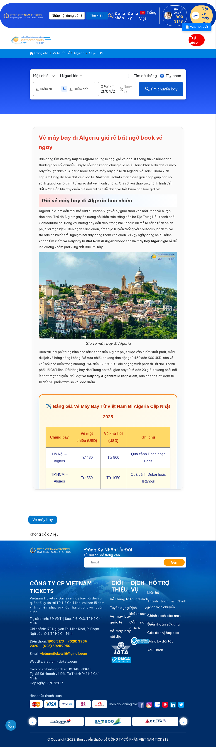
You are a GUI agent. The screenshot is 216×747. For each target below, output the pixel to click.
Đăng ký (133, 15)
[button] (183, 721)
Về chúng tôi (120, 599)
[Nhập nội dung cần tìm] (67, 15)
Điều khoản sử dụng (163, 624)
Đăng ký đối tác (160, 641)
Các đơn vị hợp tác (163, 633)
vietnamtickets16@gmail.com (63, 654)
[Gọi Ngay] (21, 723)
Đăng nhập (120, 15)
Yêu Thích (155, 650)
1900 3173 (55, 641)
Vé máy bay (42, 519)
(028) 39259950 (56, 646)
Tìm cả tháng (145, 75)
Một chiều (42, 75)
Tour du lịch (138, 599)
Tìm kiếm (97, 15)
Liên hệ (153, 592)
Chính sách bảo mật (164, 616)
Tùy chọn (170, 75)
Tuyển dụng (119, 608)
